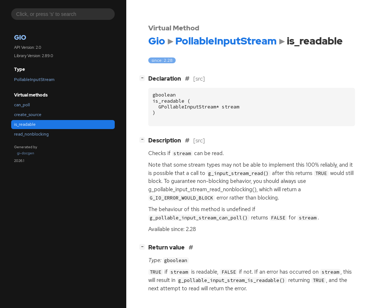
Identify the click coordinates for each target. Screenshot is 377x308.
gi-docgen (25, 153)
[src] (199, 78)
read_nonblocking (31, 134)
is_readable (25, 124)
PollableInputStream (34, 79)
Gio (20, 37)
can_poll (22, 105)
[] (143, 78)
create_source (27, 114)
